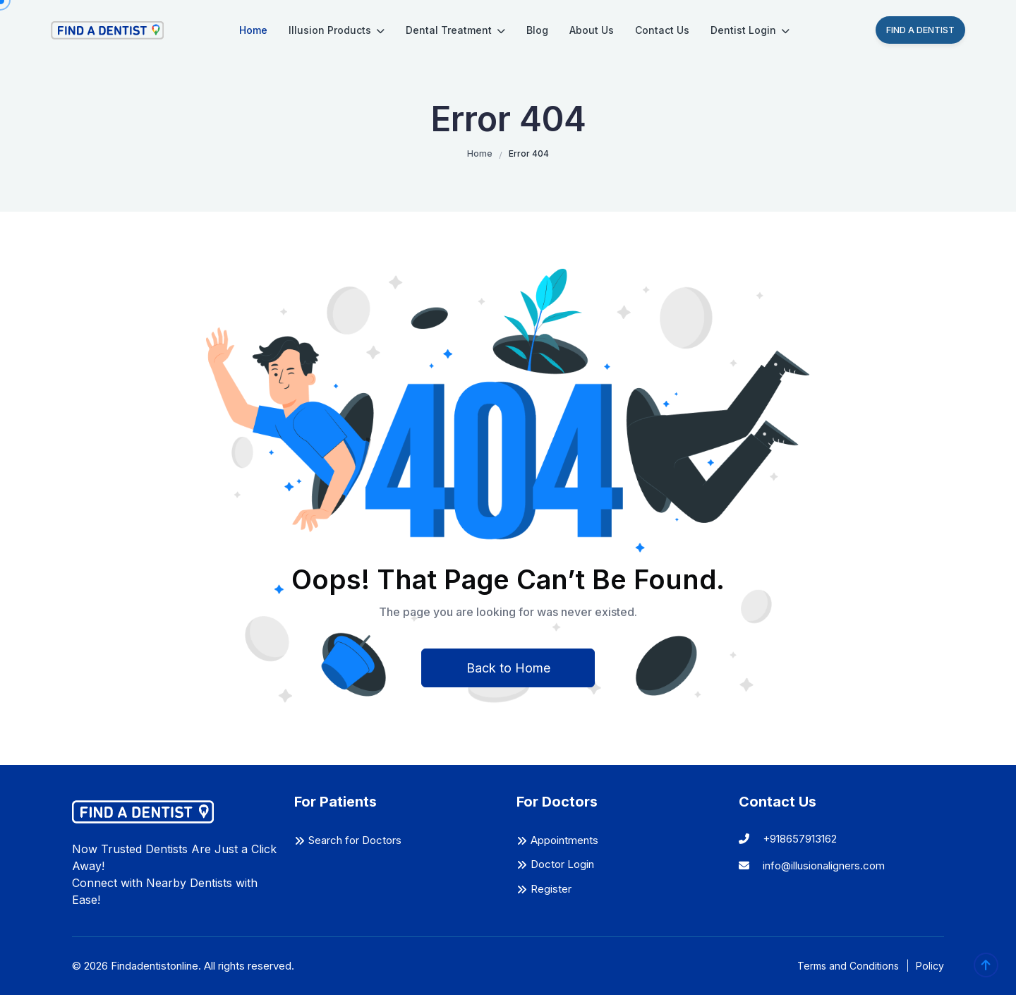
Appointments (564, 840)
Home (253, 30)
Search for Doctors (354, 840)
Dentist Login (750, 30)
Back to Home (508, 668)
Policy (930, 966)
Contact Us (662, 30)
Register (551, 889)
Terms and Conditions (848, 966)
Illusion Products (337, 30)
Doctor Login (562, 864)
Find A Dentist (920, 29)
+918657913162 (788, 838)
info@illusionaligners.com (812, 865)
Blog (537, 30)
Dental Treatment (455, 30)
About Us (591, 30)
